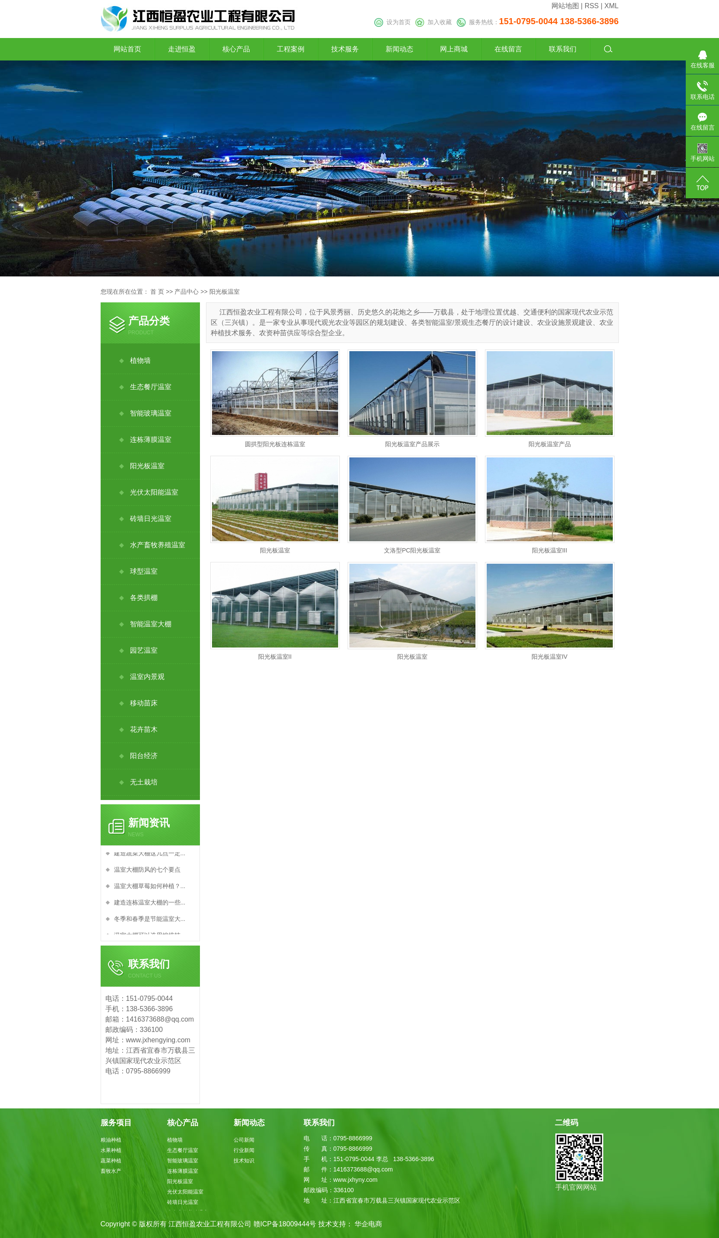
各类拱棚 (144, 597)
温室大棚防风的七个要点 (147, 871)
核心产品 (236, 49)
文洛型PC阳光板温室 (412, 550)
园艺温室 (144, 650)
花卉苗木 (144, 729)
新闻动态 (399, 49)
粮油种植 (111, 1140)
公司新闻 (244, 1140)
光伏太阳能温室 (154, 492)
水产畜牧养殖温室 (157, 545)
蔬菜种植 (111, 1161)
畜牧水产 (111, 1171)
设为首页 (392, 22)
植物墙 (140, 360)
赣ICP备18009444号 (285, 1224)
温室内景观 (147, 676)
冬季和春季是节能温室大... (150, 920)
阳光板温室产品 (550, 444)
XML (612, 6)
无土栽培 (144, 782)
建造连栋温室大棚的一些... (150, 904)
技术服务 (345, 49)
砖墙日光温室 (150, 518)
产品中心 (186, 291)
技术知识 (244, 1161)
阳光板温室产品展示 (412, 444)
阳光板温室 (224, 291)
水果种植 (111, 1150)
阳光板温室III (549, 550)
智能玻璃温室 (150, 413)
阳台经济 (144, 755)
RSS (592, 6)
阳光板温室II (275, 656)
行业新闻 (244, 1150)
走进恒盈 (182, 49)
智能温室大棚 (150, 624)
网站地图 (565, 6)
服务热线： (538, 22)
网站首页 (127, 49)
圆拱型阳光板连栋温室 (275, 444)
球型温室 (144, 571)
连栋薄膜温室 (150, 439)
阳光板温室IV (549, 656)
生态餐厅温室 (150, 386)
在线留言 (508, 49)
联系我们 (562, 49)
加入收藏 (433, 22)
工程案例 (290, 49)
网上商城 (454, 49)
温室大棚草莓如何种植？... (150, 887)
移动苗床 (144, 703)
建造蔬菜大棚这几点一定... (150, 854)
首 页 (157, 291)
